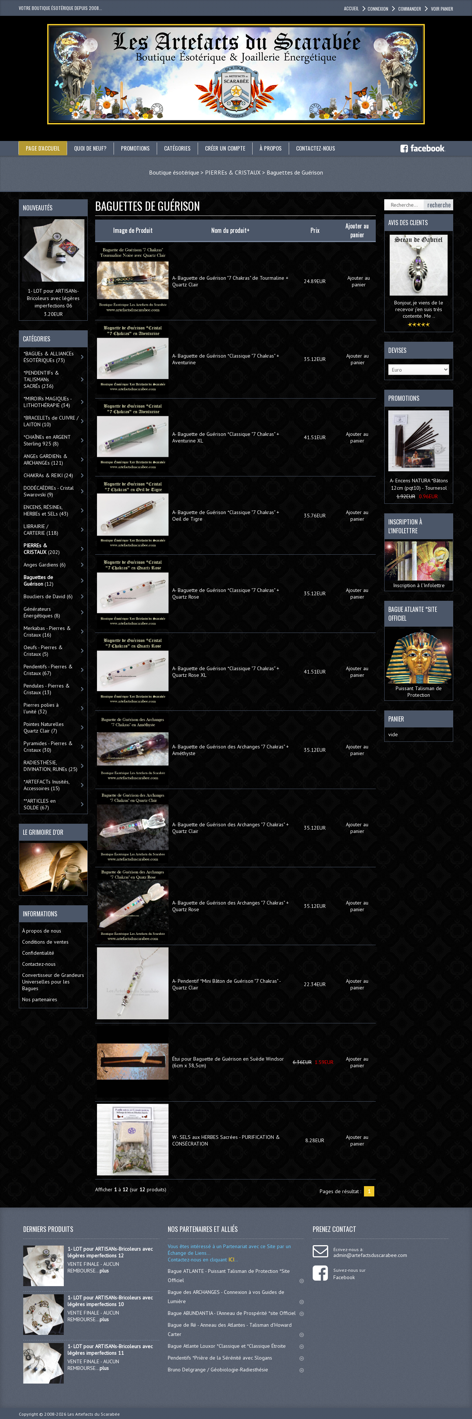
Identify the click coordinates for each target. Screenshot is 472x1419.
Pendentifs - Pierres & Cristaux (48, 669)
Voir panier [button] (441, 9)
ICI (230, 1259)
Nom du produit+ (230, 230)
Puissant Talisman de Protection (419, 663)
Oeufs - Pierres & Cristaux (43, 650)
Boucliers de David (48, 596)
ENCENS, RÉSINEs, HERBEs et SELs (46, 510)
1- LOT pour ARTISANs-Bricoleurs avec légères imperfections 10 (110, 1301)
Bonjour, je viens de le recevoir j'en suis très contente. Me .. (418, 309)
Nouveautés (37, 207)
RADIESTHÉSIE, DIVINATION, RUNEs (50, 765)
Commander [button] (409, 9)
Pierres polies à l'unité (41, 708)
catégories (181, 148)
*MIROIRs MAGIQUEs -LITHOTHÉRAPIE (48, 402)
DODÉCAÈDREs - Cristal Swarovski (49, 491)
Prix (314, 230)
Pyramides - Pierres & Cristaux (48, 746)
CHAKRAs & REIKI (48, 475)
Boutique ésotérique (174, 172)
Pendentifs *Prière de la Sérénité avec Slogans (236, 1357)
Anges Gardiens (45, 564)
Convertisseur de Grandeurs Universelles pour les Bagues (53, 982)
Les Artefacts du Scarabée (93, 1414)
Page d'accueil (43, 148)
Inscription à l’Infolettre (419, 565)
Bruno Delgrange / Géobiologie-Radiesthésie (236, 1369)
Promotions (138, 148)
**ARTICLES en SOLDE (40, 804)
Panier (396, 718)
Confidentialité (38, 953)
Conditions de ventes (45, 941)
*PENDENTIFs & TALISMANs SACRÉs (41, 379)
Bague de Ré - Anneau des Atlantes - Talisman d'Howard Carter (236, 1329)
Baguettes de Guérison (295, 172)
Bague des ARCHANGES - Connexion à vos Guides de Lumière (236, 1297)
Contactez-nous (324, 148)
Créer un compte (231, 148)
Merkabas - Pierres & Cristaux (47, 631)
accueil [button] (351, 8)
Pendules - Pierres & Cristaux (47, 689)
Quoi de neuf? (91, 148)
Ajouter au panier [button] (358, 280)
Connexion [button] (378, 9)
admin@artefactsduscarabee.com (370, 1255)
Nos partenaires (39, 999)
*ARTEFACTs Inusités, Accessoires (47, 785)
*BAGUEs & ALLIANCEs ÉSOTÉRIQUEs (49, 357)
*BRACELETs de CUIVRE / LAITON (51, 421)
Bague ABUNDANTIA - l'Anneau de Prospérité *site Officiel (236, 1313)
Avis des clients (408, 222)
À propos (277, 148)
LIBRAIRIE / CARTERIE (41, 529)
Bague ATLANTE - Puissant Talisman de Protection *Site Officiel (236, 1276)
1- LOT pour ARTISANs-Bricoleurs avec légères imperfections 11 (110, 1349)
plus (104, 1270)
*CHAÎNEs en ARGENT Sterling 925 (47, 440)
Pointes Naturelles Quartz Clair (44, 727)
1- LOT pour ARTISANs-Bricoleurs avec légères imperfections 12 (110, 1252)
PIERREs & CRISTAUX (233, 172)
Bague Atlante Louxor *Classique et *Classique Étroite (236, 1346)
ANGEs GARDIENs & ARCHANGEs (45, 459)
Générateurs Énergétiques (42, 612)
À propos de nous (41, 930)
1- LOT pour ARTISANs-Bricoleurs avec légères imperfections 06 (53, 298)
